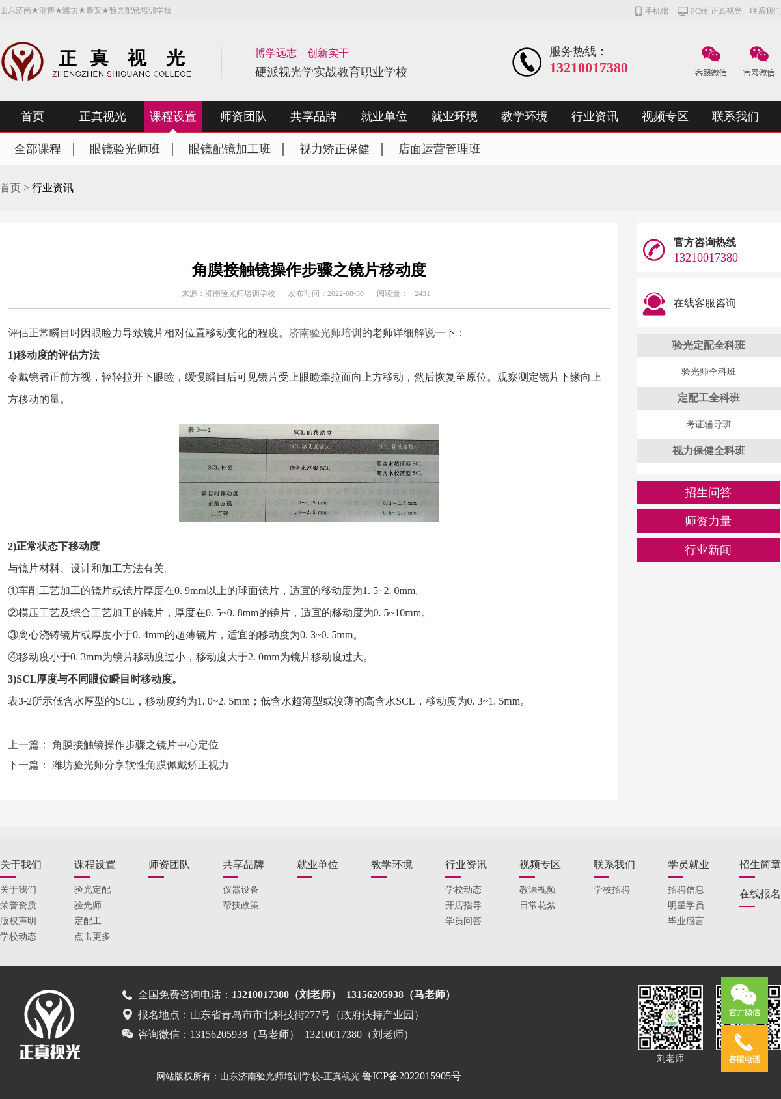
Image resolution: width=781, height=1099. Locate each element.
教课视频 (537, 890)
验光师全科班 (708, 372)
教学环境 (524, 116)
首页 (32, 116)
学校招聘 (612, 890)
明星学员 (686, 905)
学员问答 (463, 921)
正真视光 (726, 11)
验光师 (88, 905)
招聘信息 (686, 890)
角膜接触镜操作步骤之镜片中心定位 (135, 744)
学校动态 (18, 937)
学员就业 (688, 864)
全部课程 (37, 149)
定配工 (88, 921)
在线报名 (760, 893)
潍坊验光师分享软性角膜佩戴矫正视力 (140, 764)
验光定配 (92, 890)
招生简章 (760, 864)
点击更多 (92, 937)
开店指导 (463, 905)
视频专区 (665, 116)
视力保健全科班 (708, 450)
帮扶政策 (241, 905)
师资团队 (243, 116)
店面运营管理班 (439, 149)
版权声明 (18, 921)
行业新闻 (708, 549)
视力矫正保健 (334, 149)
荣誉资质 (18, 905)
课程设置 (173, 116)
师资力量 (708, 521)
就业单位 (384, 116)
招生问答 (708, 492)
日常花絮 (537, 905)
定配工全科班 (709, 397)
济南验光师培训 (325, 332)
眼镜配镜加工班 (230, 149)
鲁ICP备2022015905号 (411, 1075)
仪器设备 (241, 890)
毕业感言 (686, 921)
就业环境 (454, 116)
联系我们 (765, 11)
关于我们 (21, 864)
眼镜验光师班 (125, 149)
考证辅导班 (709, 424)
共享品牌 (313, 116)
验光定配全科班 (708, 345)
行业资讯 (594, 116)
